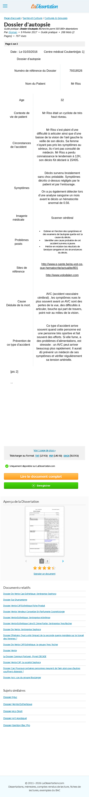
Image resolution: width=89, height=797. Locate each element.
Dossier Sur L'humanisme (15, 599)
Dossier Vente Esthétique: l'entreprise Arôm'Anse (26, 617)
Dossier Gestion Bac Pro (16, 725)
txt (37, 455)
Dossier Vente (10, 650)
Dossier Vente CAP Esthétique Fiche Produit (24, 605)
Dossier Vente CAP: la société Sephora (22, 662)
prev (26, 561)
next (63, 561)
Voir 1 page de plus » (44, 450)
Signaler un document (44, 573)
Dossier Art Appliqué (15, 718)
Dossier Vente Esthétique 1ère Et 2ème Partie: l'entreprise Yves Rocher (37, 623)
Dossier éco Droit (12, 711)
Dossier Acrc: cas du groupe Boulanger (22, 677)
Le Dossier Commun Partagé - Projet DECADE (24, 656)
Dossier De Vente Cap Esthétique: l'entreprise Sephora (29, 593)
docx (66, 455)
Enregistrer (41, 485)
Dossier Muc (10, 697)
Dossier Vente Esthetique (17, 704)
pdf (51, 455)
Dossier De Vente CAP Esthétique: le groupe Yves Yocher (30, 644)
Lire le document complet (41, 476)
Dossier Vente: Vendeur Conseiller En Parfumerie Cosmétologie (34, 611)
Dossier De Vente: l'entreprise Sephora (22, 629)
